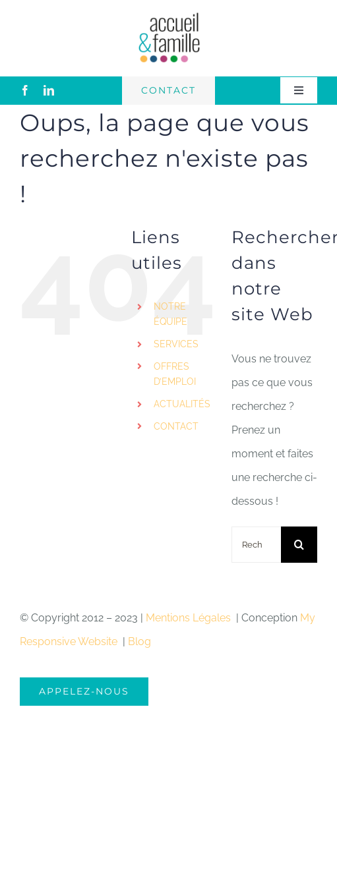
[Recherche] (299, 545)
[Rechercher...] (256, 545)
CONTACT (176, 426)
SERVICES (176, 344)
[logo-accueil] (169, 16)
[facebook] (25, 90)
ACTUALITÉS (182, 404)
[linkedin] (49, 90)
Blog (139, 641)
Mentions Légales (189, 618)
